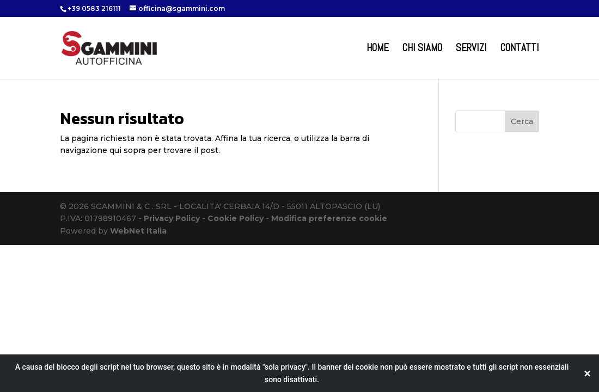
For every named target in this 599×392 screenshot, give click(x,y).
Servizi (471, 49)
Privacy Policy (172, 218)
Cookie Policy (235, 218)
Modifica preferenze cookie (329, 218)
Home (377, 49)
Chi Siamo (422, 49)
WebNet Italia (138, 231)
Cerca (522, 121)
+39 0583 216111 (94, 8)
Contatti (519, 49)
